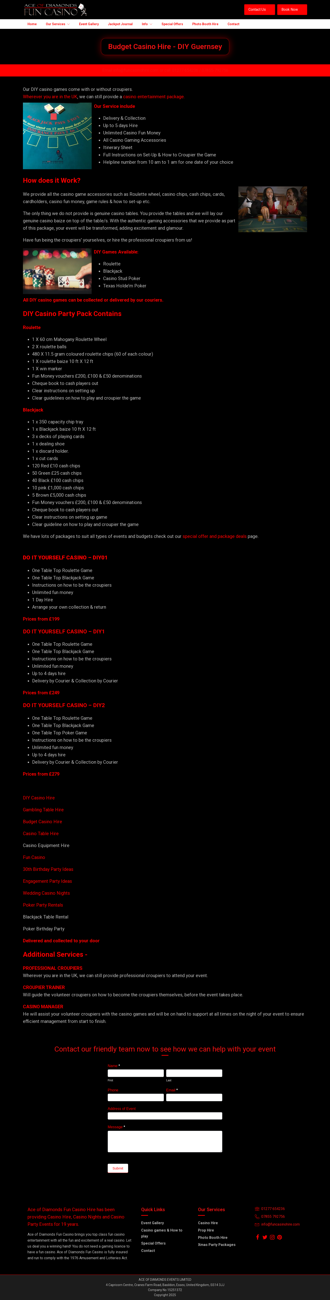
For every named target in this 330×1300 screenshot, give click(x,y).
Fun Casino (34, 857)
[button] (259, 9)
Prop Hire (206, 1230)
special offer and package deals (215, 536)
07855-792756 (215, 70)
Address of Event (122, 1109)
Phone (113, 1090)
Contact (148, 1250)
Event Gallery (152, 1223)
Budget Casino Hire (43, 821)
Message (116, 1127)
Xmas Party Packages (217, 1245)
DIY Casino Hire (39, 798)
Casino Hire (208, 1223)
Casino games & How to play (161, 1233)
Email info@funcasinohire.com (130, 70)
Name (114, 1066)
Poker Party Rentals (43, 905)
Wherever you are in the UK (50, 96)
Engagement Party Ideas (47, 881)
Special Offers (153, 1243)
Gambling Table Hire (43, 809)
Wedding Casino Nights (46, 893)
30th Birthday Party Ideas (48, 869)
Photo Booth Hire (213, 1237)
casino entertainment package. (154, 96)
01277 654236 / (187, 70)
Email (172, 1090)
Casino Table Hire (41, 833)
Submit (118, 1168)
